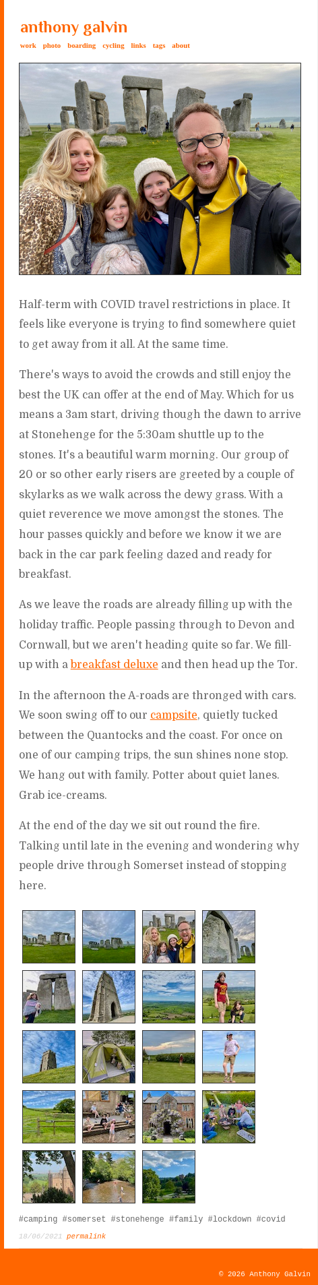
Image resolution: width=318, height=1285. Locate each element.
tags (159, 45)
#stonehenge (137, 1219)
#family (186, 1219)
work (28, 45)
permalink (86, 1236)
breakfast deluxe (114, 665)
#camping (38, 1219)
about (180, 45)
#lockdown (230, 1219)
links (138, 45)
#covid (271, 1219)
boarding (81, 45)
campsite (173, 715)
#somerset (84, 1219)
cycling (113, 45)
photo (52, 45)
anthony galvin (73, 27)
